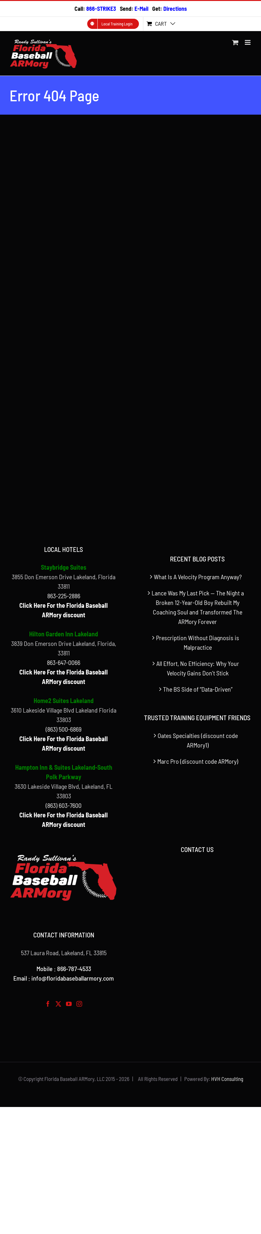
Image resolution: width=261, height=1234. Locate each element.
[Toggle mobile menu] (248, 42)
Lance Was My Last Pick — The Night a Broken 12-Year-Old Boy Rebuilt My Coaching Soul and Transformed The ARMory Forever (198, 607)
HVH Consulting (227, 1079)
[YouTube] (69, 1004)
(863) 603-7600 (64, 805)
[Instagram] (79, 1004)
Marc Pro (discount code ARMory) (197, 761)
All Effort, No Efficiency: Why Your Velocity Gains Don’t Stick (197, 668)
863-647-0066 (63, 662)
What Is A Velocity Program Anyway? (198, 576)
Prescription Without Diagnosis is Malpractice (197, 642)
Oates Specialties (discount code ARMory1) (198, 740)
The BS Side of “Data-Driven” (197, 689)
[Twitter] (58, 1004)
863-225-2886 (63, 596)
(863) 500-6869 (64, 729)
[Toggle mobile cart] (235, 42)
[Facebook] (48, 1004)
